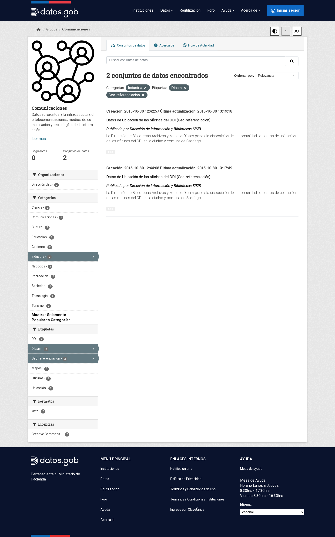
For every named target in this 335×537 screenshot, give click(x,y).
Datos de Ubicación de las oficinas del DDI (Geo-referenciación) (158, 120)
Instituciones (143, 10)
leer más (39, 139)
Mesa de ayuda (251, 468)
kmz (110, 151)
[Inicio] (38, 30)
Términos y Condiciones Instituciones (197, 499)
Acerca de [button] (249, 10)
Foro (211, 10)
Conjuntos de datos (127, 45)
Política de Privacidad (185, 479)
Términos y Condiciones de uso (193, 489)
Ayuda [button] (226, 10)
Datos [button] (165, 10)
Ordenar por (243, 75)
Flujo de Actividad (198, 45)
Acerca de (163, 45)
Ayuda (105, 509)
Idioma (245, 504)
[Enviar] (291, 61)
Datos (104, 479)
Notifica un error (182, 468)
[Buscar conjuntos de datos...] (195, 60)
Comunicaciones (76, 29)
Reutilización (190, 10)
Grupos (51, 29)
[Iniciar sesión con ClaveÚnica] (285, 10)
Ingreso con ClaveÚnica (187, 509)
